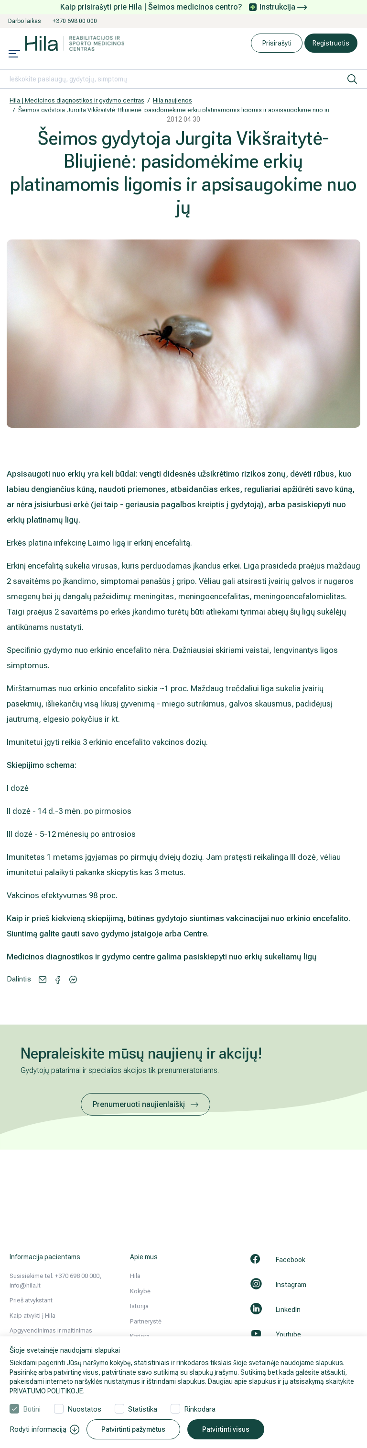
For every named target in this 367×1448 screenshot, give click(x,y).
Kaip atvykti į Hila (32, 1315)
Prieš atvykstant (31, 1300)
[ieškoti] (352, 79)
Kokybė (140, 1291)
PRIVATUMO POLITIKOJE (46, 1391)
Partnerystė (146, 1321)
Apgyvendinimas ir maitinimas (51, 1330)
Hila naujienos (172, 100)
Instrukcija (283, 6)
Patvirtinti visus (225, 1429)
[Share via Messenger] (58, 979)
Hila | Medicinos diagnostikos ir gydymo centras (77, 100)
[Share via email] (42, 978)
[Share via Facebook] (73, 978)
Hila (135, 1275)
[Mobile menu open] (14, 54)
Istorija (139, 1306)
